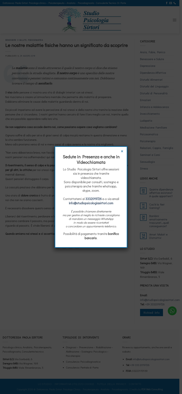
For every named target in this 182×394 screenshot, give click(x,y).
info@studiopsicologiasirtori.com (91, 203)
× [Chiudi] (122, 150)
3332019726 (93, 199)
